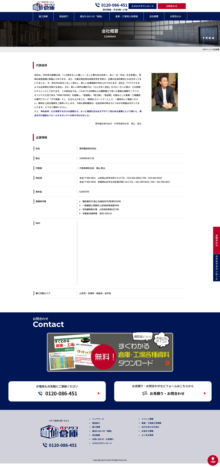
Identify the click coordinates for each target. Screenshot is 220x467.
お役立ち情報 (147, 434)
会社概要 (153, 16)
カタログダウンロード (142, 6)
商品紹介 (63, 16)
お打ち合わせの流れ (150, 430)
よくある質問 (147, 438)
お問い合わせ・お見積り (103, 442)
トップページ (98, 422)
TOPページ (206, 49)
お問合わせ (171, 6)
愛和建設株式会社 (87, 148)
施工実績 (43, 16)
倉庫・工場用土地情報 (126, 16)
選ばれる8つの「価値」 (92, 16)
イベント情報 (147, 422)
